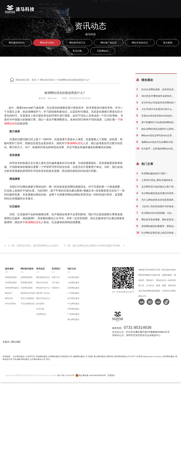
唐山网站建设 (99, 356)
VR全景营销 (10, 303)
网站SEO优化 (47, 42)
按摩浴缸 (110, 356)
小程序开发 (30, 356)
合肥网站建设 (54, 356)
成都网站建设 (79, 356)
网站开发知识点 (140, 42)
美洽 (48, 359)
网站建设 (25, 359)
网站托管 (9, 298)
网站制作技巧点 (77, 42)
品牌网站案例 (26, 277)
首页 (34, 80)
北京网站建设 (73, 277)
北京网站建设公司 (38, 359)
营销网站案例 (26, 282)
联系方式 (56, 277)
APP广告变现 (136, 356)
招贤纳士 (56, 288)
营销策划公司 (66, 356)
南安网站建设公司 (122, 356)
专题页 (5, 341)
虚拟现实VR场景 (28, 293)
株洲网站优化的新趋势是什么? (74, 80)
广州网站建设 (73, 314)
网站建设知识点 (17, 42)
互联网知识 (102, 51)
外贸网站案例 (26, 288)
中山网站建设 (73, 303)
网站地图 (15, 341)
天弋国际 (89, 356)
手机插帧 (17, 359)
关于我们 (56, 282)
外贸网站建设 (11, 282)
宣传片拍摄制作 (27, 298)
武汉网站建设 (73, 298)
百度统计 (111, 375)
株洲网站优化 (75, 143)
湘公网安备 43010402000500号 (92, 375)
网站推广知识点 (109, 42)
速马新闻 (167, 42)
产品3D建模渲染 (28, 303)
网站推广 (9, 293)
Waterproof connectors (153, 356)
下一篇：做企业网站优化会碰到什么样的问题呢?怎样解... (94, 245)
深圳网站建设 (73, 288)
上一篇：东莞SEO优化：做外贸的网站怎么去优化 (31, 245)
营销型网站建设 (12, 288)
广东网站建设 (73, 293)
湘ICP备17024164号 (66, 375)
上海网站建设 (73, 282)
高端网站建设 (11, 277)
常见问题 (77, 51)
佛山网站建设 (73, 319)
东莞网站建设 (73, 309)
